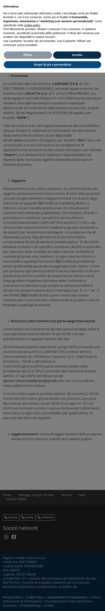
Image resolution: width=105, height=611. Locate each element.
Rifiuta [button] (27, 54)
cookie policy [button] (32, 25)
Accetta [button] (77, 54)
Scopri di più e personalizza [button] (52, 64)
